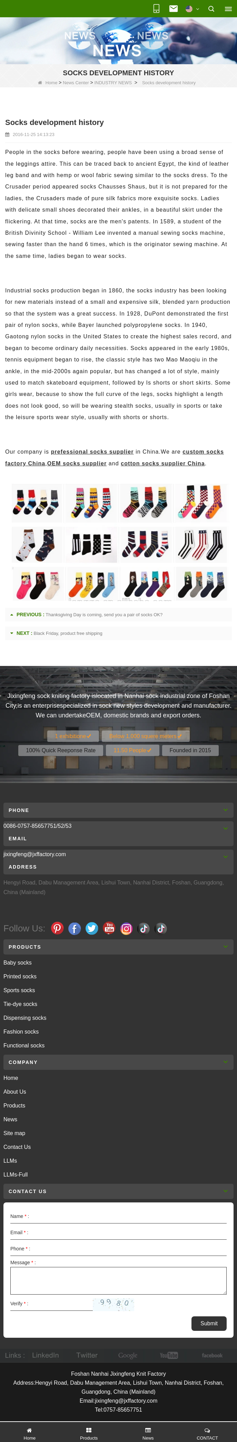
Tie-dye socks (20, 1004)
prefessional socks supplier (92, 452)
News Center (76, 82)
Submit (209, 1323)
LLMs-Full (15, 1175)
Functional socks (24, 1045)
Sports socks (19, 990)
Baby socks (17, 963)
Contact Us (17, 1147)
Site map (14, 1133)
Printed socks (20, 976)
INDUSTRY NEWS (113, 82)
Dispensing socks (25, 1018)
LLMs (10, 1161)
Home (48, 82)
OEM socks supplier (77, 463)
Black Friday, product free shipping (68, 633)
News (10, 1119)
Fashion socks (21, 1032)
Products (14, 1106)
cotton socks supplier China (163, 463)
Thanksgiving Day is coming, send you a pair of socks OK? (104, 614)
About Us (14, 1092)
